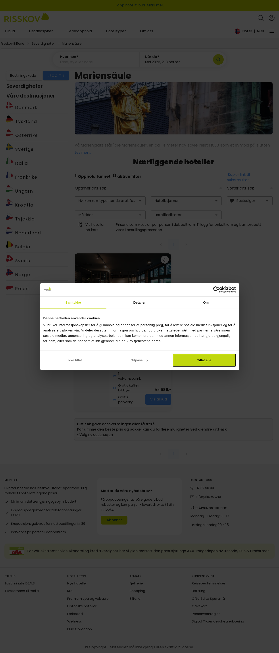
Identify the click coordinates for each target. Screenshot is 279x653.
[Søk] (218, 59)
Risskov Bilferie (12, 43)
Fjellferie (136, 583)
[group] (123, 332)
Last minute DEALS (20, 583)
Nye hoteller (77, 583)
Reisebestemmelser (208, 583)
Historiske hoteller (81, 606)
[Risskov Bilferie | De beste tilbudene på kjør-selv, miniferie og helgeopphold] (26, 18)
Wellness (74, 621)
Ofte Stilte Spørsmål (208, 598)
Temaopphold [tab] (79, 31)
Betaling (198, 590)
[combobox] (110, 200)
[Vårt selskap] (272, 31)
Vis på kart (118, 335)
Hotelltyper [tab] (116, 31)
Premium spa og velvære (88, 598)
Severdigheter (43, 43)
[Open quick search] (261, 18)
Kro (70, 590)
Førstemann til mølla (22, 590)
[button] (96, 59)
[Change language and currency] (249, 31)
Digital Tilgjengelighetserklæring (218, 621)
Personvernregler (206, 613)
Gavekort (199, 606)
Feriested (75, 613)
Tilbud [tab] (9, 31)
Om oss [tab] (146, 31)
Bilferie (135, 598)
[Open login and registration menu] (272, 18)
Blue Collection (79, 629)
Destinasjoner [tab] (41, 31)
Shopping (137, 590)
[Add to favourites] (165, 260)
